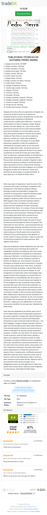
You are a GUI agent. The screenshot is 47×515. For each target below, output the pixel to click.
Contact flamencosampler (23, 387)
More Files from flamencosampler (23, 391)
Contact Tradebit (35, 511)
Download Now (23, 14)
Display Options (13, 493)
